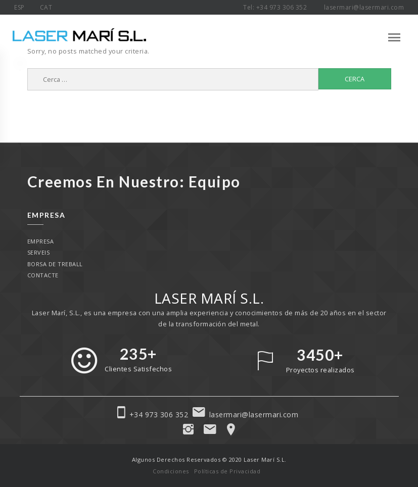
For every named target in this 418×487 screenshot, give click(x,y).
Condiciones (171, 471)
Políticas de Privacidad (227, 471)
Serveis (38, 252)
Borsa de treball (55, 264)
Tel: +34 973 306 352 (276, 7)
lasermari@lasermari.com (364, 7)
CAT (46, 7)
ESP (19, 7)
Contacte (43, 275)
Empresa (40, 241)
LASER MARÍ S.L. (209, 298)
